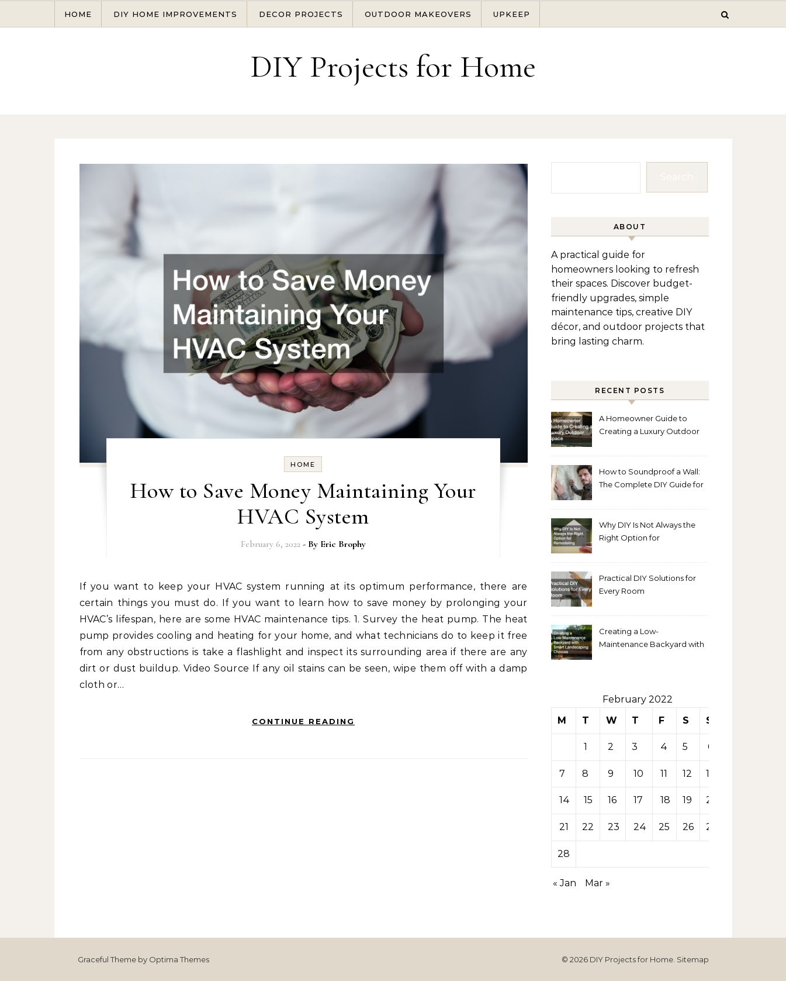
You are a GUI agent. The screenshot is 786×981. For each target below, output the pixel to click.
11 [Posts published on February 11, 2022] (663, 773)
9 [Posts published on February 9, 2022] (611, 773)
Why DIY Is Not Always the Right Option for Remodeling (647, 532)
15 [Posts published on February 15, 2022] (588, 800)
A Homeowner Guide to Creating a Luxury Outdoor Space (649, 426)
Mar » (597, 883)
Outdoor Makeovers (418, 14)
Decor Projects (301, 14)
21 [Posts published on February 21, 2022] (564, 826)
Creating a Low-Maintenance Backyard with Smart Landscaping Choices (652, 639)
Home (78, 14)
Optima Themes (179, 959)
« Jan (564, 883)
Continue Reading (303, 721)
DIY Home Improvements (175, 14)
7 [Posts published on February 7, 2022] (562, 773)
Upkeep (511, 14)
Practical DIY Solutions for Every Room (647, 584)
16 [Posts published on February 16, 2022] (612, 800)
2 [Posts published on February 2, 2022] (611, 746)
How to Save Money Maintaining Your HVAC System (303, 503)
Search (676, 177)
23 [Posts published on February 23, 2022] (613, 826)
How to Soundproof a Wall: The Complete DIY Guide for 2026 (651, 479)
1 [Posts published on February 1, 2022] (585, 746)
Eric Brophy (343, 544)
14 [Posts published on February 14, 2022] (564, 800)
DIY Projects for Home (393, 66)
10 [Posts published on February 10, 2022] (638, 773)
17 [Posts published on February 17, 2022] (638, 800)
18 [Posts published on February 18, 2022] (665, 800)
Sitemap (693, 959)
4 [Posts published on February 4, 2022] (663, 746)
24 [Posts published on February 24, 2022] (639, 826)
